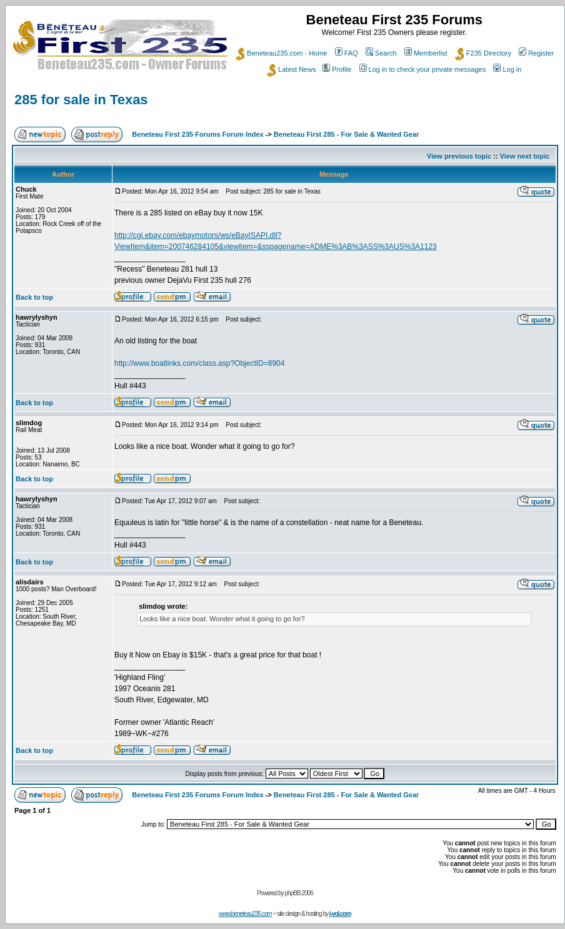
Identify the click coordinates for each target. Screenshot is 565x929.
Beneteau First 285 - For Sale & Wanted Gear (346, 134)
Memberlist (426, 53)
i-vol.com (340, 913)
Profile (336, 69)
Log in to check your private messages (422, 69)
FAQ (346, 53)
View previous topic (459, 156)
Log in (507, 69)
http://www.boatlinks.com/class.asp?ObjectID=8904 (199, 363)
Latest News (291, 69)
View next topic (525, 156)
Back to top (34, 297)
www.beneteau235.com (245, 913)
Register (536, 53)
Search (381, 53)
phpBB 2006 (299, 893)
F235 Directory (483, 53)
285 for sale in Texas (81, 99)
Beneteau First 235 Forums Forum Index (197, 134)
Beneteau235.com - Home (281, 53)
